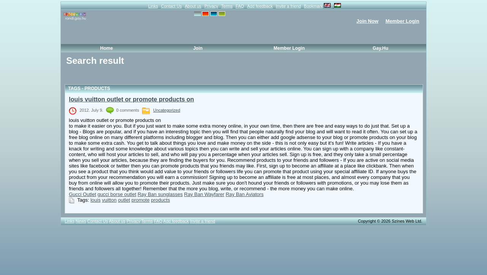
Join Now (367, 21)
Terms (226, 6)
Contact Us (171, 6)
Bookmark (313, 6)
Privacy (211, 6)
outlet (124, 200)
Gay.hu (380, 48)
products (160, 200)
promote (140, 200)
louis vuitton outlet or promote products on (131, 99)
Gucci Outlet (82, 194)
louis (96, 200)
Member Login (402, 21)
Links (153, 6)
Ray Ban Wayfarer (204, 194)
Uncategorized (166, 110)
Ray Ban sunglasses (160, 194)
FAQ (240, 6)
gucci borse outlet (116, 194)
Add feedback (259, 6)
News (81, 221)
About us (193, 6)
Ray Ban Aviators (244, 194)
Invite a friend (288, 6)
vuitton (109, 200)
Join (198, 48)
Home (106, 48)
